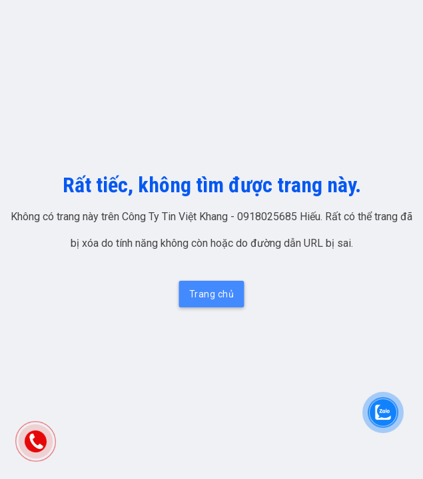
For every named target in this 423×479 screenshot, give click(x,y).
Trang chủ (211, 294)
